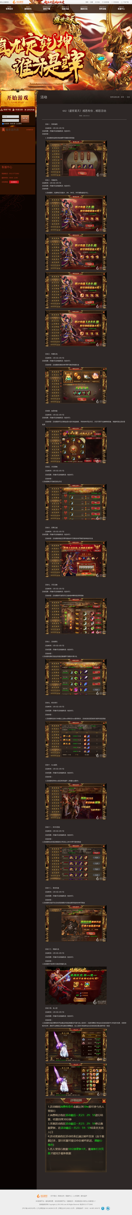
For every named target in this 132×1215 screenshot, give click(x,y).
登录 (87, 2)
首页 (122, 97)
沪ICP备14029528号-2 (29, 1208)
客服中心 (69, 1196)
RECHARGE (65, 8)
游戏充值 (29, 109)
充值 (98, 2)
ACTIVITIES (84, 8)
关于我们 (53, 1196)
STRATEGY (102, 8)
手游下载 (126, 2)
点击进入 (14, 182)
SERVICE (121, 8)
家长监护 (84, 1196)
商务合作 (61, 1196)
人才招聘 (76, 1196)
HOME (9, 8)
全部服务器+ (30, 129)
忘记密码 (19, 123)
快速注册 (17, 109)
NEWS (28, 8)
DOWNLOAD (46, 8)
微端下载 (6, 109)
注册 (91, 2)
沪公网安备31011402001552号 (47, 1208)
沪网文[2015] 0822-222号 (66, 1208)
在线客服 (106, 2)
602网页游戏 (48, 1196)
